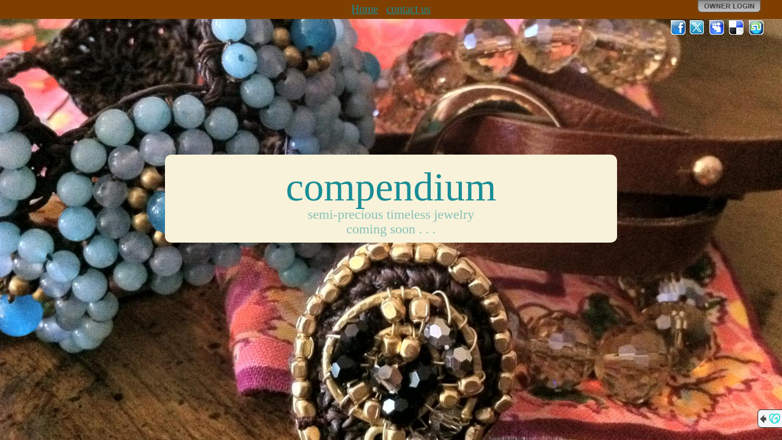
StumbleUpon (756, 27)
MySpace (717, 27)
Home (364, 9)
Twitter (697, 27)
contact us (408, 9)
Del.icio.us (736, 27)
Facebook (678, 27)
